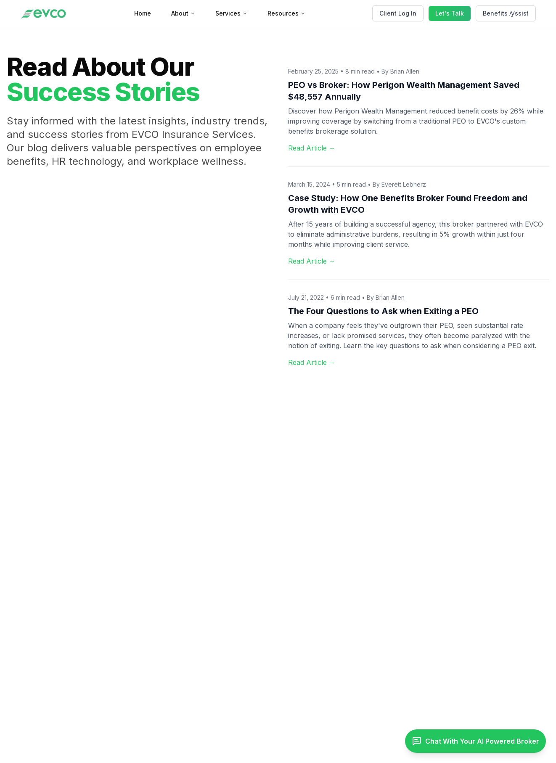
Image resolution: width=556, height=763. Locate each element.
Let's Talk (449, 13)
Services (231, 13)
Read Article (311, 148)
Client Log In (397, 13)
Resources (286, 13)
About (183, 13)
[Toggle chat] (475, 741)
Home (142, 13)
